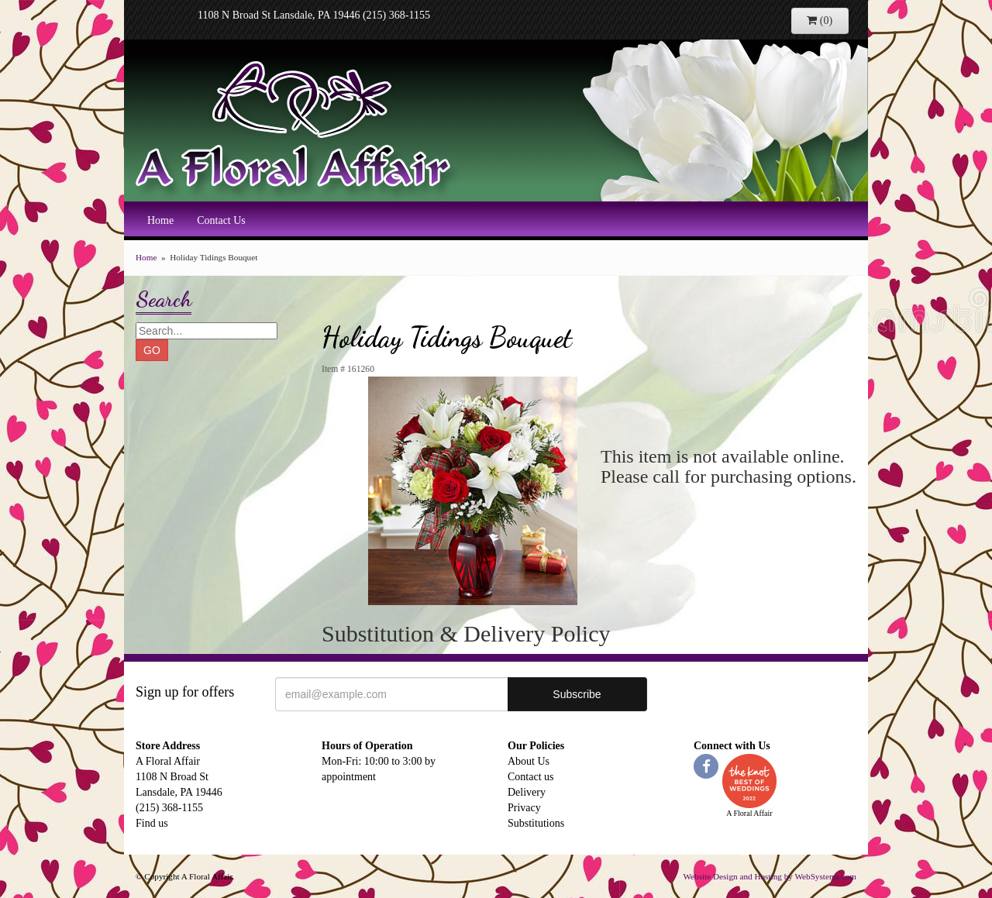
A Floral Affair (298, 128)
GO (151, 350)
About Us (528, 761)
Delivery (527, 792)
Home (160, 220)
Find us (152, 823)
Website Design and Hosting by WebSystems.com (769, 876)
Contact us (531, 777)
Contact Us (221, 220)
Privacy (524, 808)
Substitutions (536, 823)
